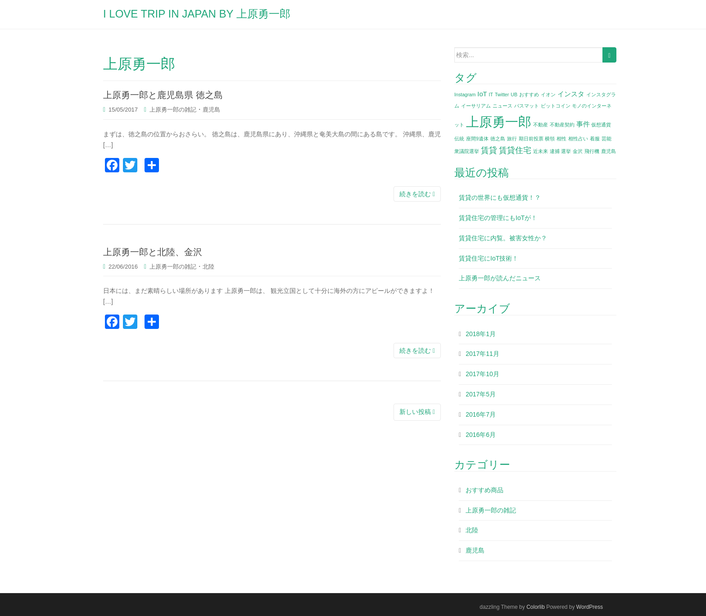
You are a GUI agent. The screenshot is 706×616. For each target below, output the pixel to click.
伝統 (459, 138)
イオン (548, 94)
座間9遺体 (477, 138)
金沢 (578, 151)
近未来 (540, 151)
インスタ (570, 94)
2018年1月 (481, 333)
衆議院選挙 (466, 151)
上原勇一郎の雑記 (172, 109)
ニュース (502, 105)
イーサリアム (476, 105)
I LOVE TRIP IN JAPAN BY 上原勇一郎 (196, 14)
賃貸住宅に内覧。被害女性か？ (503, 238)
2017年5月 (481, 394)
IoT (482, 94)
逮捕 (555, 151)
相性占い (578, 138)
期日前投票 (531, 138)
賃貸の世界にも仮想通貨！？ (500, 197)
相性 (561, 138)
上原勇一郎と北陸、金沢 (152, 252)
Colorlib (535, 607)
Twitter (502, 94)
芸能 (606, 138)
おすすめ (529, 94)
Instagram (464, 94)
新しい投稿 (417, 411)
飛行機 (591, 151)
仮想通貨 (601, 124)
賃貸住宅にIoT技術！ (488, 258)
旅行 (512, 138)
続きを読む (417, 194)
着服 (595, 138)
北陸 (208, 266)
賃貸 (489, 150)
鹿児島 (211, 109)
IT (491, 94)
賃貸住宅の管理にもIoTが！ (498, 217)
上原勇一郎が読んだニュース (500, 278)
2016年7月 (481, 414)
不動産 (540, 124)
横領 (550, 138)
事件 (583, 124)
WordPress (589, 607)
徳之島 (497, 138)
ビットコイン (555, 105)
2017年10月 (482, 374)
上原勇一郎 (498, 121)
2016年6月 (481, 434)
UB (514, 94)
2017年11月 (482, 353)
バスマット (526, 105)
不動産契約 (562, 124)
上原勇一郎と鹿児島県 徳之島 (163, 95)
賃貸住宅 (515, 150)
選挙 (566, 151)
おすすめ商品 (484, 490)
